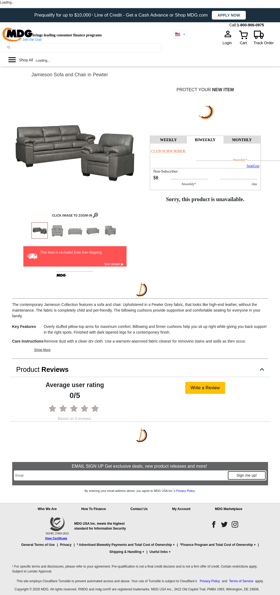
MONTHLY (242, 140)
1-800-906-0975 (250, 25)
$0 (155, 178)
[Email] (120, 475)
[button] (140, 551)
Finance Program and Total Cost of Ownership (216, 545)
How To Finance (93, 509)
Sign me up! (247, 475)
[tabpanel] (205, 167)
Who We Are (47, 509)
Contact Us (138, 509)
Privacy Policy (185, 490)
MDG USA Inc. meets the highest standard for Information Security (100, 526)
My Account (181, 509)
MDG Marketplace (229, 509)
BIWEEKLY (205, 140)
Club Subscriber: (168, 151)
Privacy (66, 545)
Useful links (158, 552)
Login (228, 43)
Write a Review (205, 387)
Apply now (229, 15)
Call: (233, 25)
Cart (243, 43)
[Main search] (8, 47)
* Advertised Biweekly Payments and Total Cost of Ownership (124, 545)
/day (268, 160)
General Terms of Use (38, 545)
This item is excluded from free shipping (71, 252)
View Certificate (56, 538)
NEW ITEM (223, 89)
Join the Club (32, 40)
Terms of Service (241, 581)
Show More (42, 350)
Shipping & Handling (125, 552)
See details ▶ (114, 264)
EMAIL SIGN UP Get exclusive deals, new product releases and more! (140, 466)
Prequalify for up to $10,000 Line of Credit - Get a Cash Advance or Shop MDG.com (121, 15)
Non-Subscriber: (166, 171)
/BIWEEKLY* (230, 160)
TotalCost (252, 165)
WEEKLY (168, 140)
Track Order (264, 43)
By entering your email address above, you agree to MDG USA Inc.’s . (139, 490)
